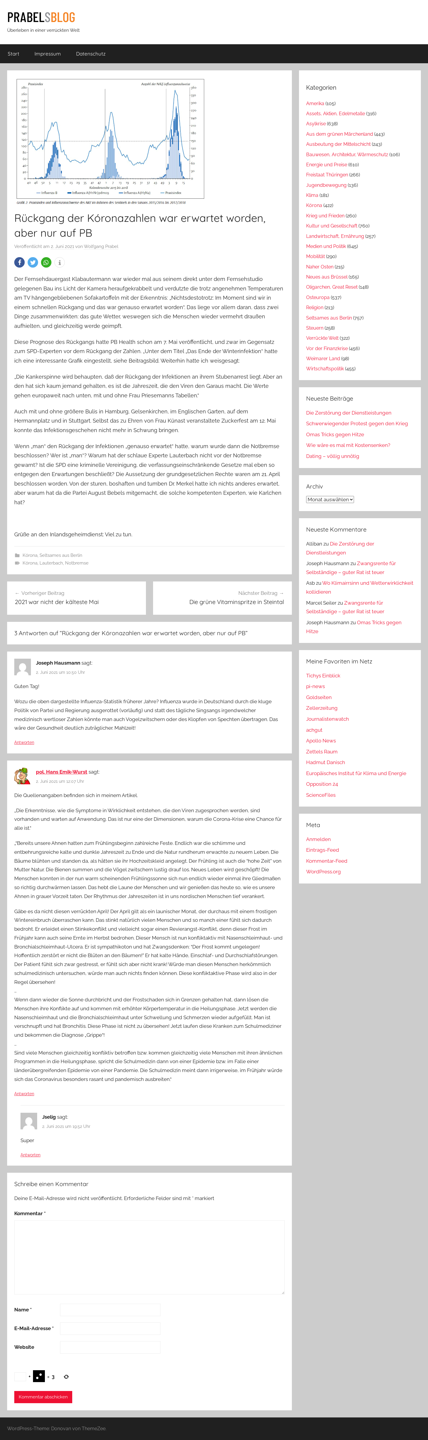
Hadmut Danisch (325, 762)
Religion (314, 307)
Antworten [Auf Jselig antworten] (30, 1155)
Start (13, 53)
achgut (314, 730)
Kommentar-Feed (326, 861)
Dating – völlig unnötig (332, 456)
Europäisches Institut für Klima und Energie (356, 773)
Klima (312, 195)
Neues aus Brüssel (326, 277)
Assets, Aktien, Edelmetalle (335, 113)
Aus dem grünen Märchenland (339, 134)
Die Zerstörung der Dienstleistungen (348, 413)
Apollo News (321, 741)
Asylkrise (316, 124)
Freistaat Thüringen (327, 175)
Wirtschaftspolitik (325, 369)
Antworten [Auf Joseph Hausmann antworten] (24, 742)
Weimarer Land (323, 358)
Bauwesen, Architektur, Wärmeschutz (347, 154)
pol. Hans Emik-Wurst (61, 772)
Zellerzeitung (322, 708)
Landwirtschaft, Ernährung (335, 236)
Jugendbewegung (326, 185)
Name (23, 1310)
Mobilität (315, 256)
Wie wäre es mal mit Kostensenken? (348, 445)
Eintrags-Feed (322, 850)
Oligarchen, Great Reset (332, 287)
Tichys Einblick (323, 676)
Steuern (314, 328)
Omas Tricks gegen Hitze (335, 434)
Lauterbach (51, 563)
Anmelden (318, 839)
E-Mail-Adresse (34, 1328)
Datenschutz (91, 53)
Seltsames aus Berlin (61, 555)
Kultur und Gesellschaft (331, 226)
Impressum (47, 53)
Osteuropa (318, 297)
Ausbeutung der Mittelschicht (338, 144)
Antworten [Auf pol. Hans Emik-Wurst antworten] (24, 1093)
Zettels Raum (322, 752)
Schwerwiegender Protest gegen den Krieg (357, 423)
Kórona (30, 555)
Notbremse (77, 563)
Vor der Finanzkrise (327, 348)
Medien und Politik (326, 246)
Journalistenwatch (327, 719)
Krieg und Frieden (325, 216)
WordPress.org (323, 872)
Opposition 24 (322, 784)
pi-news (315, 686)
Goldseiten (319, 697)
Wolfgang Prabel (101, 246)
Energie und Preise (326, 164)
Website (24, 1347)
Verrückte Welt (322, 338)
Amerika (315, 103)
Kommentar (30, 1213)
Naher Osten (319, 267)
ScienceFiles (321, 795)
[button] (19, 262)
